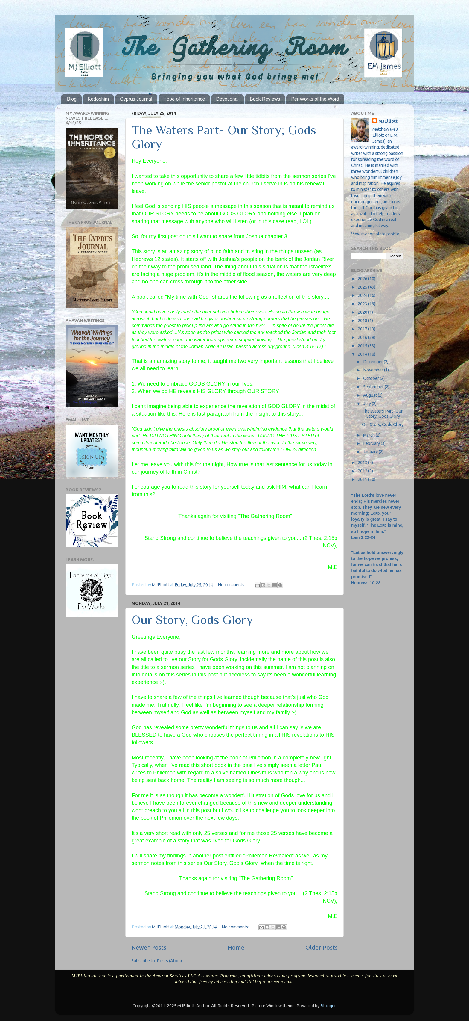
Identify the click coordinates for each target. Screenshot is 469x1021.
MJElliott (388, 121)
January (371, 451)
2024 (363, 295)
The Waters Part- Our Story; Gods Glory (382, 414)
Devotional (227, 99)
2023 (363, 303)
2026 (363, 278)
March (369, 435)
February (372, 443)
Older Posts (321, 947)
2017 (363, 329)
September (374, 386)
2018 (363, 320)
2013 (363, 462)
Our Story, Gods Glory (192, 620)
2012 (363, 471)
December (373, 361)
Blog (72, 99)
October (371, 378)
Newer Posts (148, 947)
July (367, 403)
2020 (363, 312)
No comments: (232, 584)
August (370, 395)
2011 (363, 479)
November (373, 370)
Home (236, 947)
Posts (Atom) (169, 960)
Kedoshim (98, 99)
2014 (363, 354)
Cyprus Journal (136, 99)
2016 (363, 337)
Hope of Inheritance (184, 99)
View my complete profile (375, 234)
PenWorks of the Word (315, 99)
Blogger (328, 1005)
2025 (363, 287)
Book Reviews (265, 99)
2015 (363, 345)
